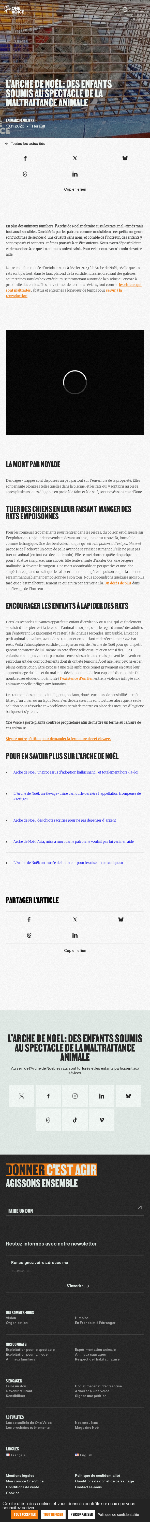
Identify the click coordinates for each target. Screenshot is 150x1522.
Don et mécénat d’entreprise (98, 1386)
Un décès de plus (117, 583)
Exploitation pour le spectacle (30, 1350)
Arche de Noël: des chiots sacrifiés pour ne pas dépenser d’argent (64, 820)
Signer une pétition (91, 1396)
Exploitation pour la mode (27, 1354)
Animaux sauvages (90, 1354)
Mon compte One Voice (24, 1481)
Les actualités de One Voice (29, 1423)
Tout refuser (53, 1514)
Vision (11, 1318)
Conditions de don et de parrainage (104, 1481)
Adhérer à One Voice (92, 1391)
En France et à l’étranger (95, 1323)
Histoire (81, 1318)
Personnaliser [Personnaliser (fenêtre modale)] (82, 1514)
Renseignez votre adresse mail (40, 1263)
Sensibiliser (15, 1396)
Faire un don (16, 1386)
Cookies (12, 1493)
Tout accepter (25, 1514)
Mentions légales (20, 1476)
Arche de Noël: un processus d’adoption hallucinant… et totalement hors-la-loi (75, 772)
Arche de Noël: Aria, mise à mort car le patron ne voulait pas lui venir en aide (73, 841)
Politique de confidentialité (97, 1476)
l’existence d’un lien (77, 678)
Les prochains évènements (28, 1427)
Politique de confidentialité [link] (118, 1515)
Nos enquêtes (86, 1423)
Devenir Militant (19, 1391)
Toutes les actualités (25, 144)
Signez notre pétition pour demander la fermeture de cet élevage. (58, 739)
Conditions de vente (22, 1487)
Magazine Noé (87, 1427)
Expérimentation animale (95, 1350)
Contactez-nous (88, 1487)
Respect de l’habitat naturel (98, 1359)
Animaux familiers (20, 1359)
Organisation (17, 1323)
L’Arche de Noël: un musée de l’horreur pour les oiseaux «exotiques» (68, 863)
